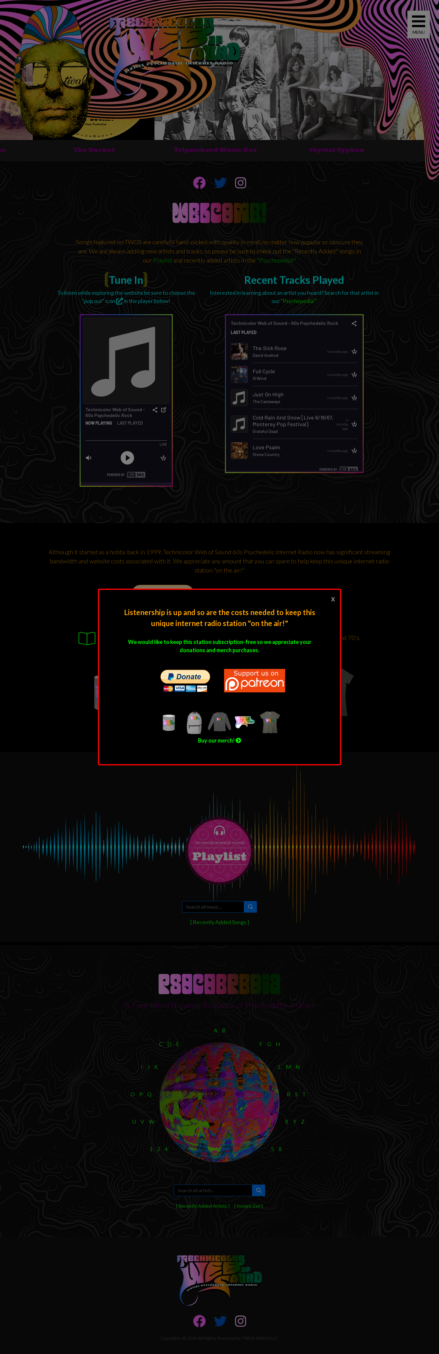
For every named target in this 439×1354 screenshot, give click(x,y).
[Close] (333, 598)
